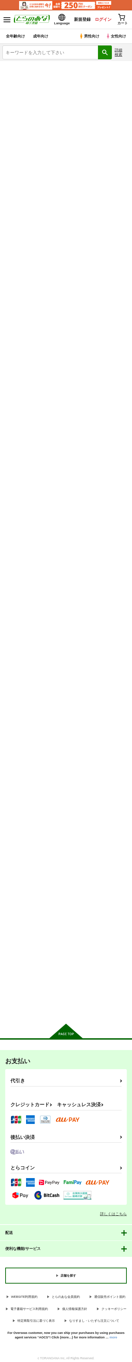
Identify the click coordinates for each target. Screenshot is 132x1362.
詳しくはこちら (113, 1214)
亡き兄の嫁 (58, 589)
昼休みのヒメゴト (65, 744)
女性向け (116, 36)
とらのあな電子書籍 (20, 65)
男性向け (89, 36)
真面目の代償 (104, 435)
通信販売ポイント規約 (109, 1296)
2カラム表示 (111, 191)
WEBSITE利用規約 (24, 1296)
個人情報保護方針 (74, 1309)
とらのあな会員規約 (66, 1296)
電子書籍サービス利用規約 (29, 1309)
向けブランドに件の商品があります (66, 1008)
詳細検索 (118, 52)
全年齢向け (15, 36)
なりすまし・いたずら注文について (94, 1320)
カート (22, 354)
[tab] (18, 171)
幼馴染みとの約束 (109, 281)
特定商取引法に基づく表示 (36, 1320)
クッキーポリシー (113, 1309)
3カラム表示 (99, 191)
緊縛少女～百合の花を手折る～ (21, 902)
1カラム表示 (123, 191)
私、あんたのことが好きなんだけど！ (21, 750)
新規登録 (82, 19)
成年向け (40, 36)
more (113, 1337)
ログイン (103, 19)
